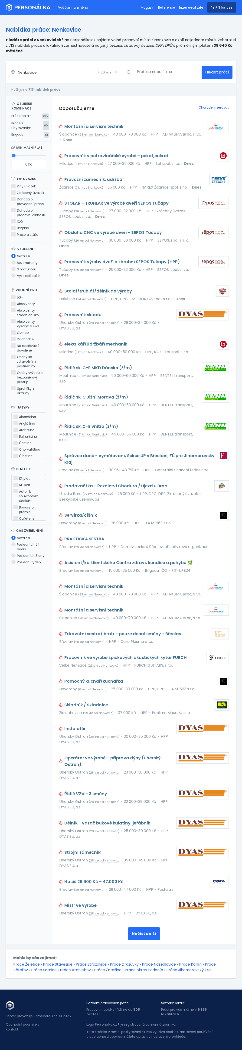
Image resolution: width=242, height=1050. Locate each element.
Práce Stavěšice (57, 964)
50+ (17, 297)
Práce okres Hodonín (144, 970)
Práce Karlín (190, 964)
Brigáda (17, 134)
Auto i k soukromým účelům (26, 496)
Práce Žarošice (107, 970)
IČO (17, 221)
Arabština (23, 430)
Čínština (23, 456)
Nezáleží (20, 256)
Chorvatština (26, 449)
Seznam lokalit (173, 1003)
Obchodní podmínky (22, 1024)
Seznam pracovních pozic (107, 1003)
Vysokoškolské (25, 275)
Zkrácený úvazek (27, 192)
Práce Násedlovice (159, 964)
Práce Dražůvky (124, 964)
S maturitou (23, 269)
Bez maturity (24, 262)
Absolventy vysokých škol (25, 324)
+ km (104, 72)
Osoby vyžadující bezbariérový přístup (27, 377)
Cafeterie (24, 518)
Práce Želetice (26, 964)
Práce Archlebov (75, 970)
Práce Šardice (44, 970)
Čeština (22, 443)
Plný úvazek (23, 186)
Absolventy (23, 304)
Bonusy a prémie (23, 509)
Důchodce (22, 339)
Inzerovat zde (191, 7)
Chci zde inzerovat (214, 107)
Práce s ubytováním (21, 125)
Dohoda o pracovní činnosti (28, 212)
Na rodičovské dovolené (25, 348)
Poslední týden (26, 562)
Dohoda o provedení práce (27, 201)
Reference (166, 7)
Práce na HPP (22, 115)
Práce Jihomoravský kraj (188, 970)
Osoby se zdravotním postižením (23, 362)
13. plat (21, 478)
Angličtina (24, 423)
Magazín (147, 7)
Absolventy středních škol (25, 312)
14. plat (21, 485)
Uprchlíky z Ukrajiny (22, 390)
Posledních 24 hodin (25, 547)
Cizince (20, 332)
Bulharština (25, 436)
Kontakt (12, 1029)
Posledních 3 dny (27, 555)
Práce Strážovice (91, 964)
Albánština (24, 417)
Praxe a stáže (24, 234)
